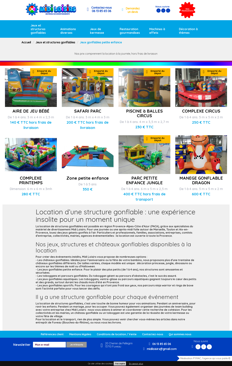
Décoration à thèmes (188, 30)
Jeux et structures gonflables (38, 29)
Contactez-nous (152, 334)
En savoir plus (136, 363)
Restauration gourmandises (130, 30)
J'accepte (120, 363)
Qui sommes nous (180, 334)
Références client (52, 334)
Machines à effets (157, 30)
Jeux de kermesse (97, 30)
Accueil (26, 42)
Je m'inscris (76, 344)
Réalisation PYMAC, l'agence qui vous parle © (203, 358)
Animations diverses (68, 30)
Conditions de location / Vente (117, 334)
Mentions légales (80, 334)
